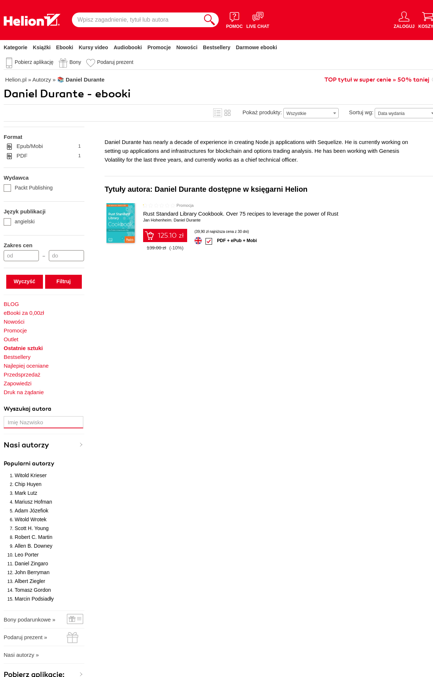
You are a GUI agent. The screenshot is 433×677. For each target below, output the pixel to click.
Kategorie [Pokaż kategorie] (16, 47)
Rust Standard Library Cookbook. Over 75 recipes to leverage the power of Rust (240, 213)
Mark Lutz (26, 493)
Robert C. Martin (33, 537)
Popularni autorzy (29, 463)
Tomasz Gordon (33, 590)
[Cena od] (21, 255)
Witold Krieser (31, 475)
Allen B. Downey (33, 546)
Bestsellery (216, 47)
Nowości (186, 47)
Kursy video (93, 47)
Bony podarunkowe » (29, 619)
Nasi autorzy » (21, 655)
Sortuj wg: (361, 112)
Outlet (11, 339)
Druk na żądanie (24, 392)
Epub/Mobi (49, 146)
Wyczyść (24, 281)
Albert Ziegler (30, 581)
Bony (75, 62)
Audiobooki (128, 47)
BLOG (11, 304)
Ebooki (64, 47)
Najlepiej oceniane (26, 366)
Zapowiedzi (18, 383)
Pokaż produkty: (262, 112)
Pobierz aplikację (34, 62)
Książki (42, 47)
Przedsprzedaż (22, 374)
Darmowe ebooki (256, 47)
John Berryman (32, 572)
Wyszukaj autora (27, 409)
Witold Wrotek (31, 519)
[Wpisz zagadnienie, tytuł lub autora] (136, 19)
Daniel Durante (187, 220)
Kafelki (227, 112)
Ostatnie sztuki (23, 348)
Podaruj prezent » (25, 637)
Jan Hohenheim (157, 220)
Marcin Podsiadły (34, 599)
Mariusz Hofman (33, 502)
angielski (19, 221)
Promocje (159, 47)
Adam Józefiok (31, 511)
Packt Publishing (28, 187)
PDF (49, 155)
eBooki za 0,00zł (24, 313)
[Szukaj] (209, 19)
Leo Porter (27, 555)
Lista (217, 112)
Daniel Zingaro (31, 563)
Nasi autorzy (26, 445)
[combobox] (311, 113)
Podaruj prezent (115, 62)
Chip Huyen (28, 484)
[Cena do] (66, 255)
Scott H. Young (32, 528)
